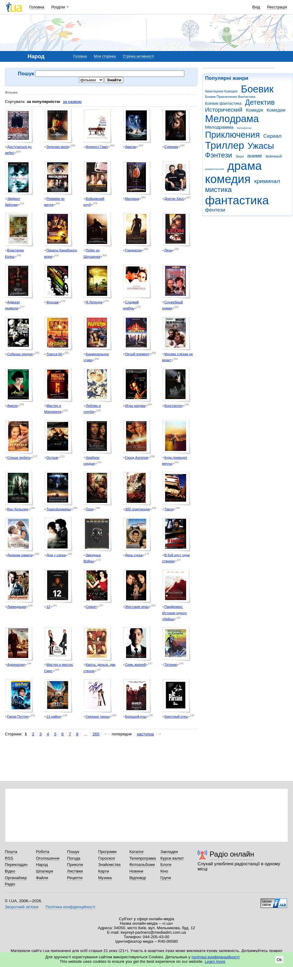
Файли (42, 877)
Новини (136, 871)
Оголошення (47, 858)
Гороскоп (106, 858)
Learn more (215, 961)
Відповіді (137, 877)
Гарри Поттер (18, 716)
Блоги (165, 864)
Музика (105, 877)
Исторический (223, 110)
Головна (36, 7)
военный (274, 156)
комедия (228, 179)
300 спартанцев (137, 509)
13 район (54, 716)
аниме (254, 156)
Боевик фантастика (223, 103)
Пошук (73, 851)
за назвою (72, 101)
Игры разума (135, 405)
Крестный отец (176, 716)
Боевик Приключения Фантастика (230, 96)
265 (96, 734)
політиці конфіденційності (216, 957)
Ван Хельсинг (18, 509)
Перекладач (16, 864)
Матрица (132, 198)
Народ (42, 864)
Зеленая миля (58, 147)
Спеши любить (19, 457)
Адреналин (16, 664)
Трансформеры (59, 509)
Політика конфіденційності (70, 907)
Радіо (10, 884)
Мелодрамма (219, 127)
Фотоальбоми (142, 864)
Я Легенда (94, 302)
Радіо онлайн (232, 854)
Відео (10, 871)
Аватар (130, 147)
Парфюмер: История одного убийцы (174, 613)
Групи (165, 877)
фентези (215, 210)
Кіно (164, 871)
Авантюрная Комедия (221, 91)
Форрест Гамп (97, 147)
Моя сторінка (105, 56)
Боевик (257, 89)
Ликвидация (16, 606)
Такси (169, 509)
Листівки (75, 871)
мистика (218, 190)
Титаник (171, 664)
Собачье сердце (20, 354)
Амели (12, 405)
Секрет (91, 606)
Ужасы (261, 146)
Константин (174, 405)
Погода (73, 858)
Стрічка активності (138, 56)
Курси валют (172, 858)
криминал (267, 181)
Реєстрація (277, 7)
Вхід (256, 7)
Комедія (254, 110)
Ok (279, 959)
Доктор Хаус (174, 198)
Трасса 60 (54, 354)
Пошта (11, 851)
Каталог (136, 851)
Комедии (276, 110)
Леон (168, 250)
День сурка (134, 555)
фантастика (237, 200)
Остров (52, 457)
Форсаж (53, 302)
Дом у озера (56, 555)
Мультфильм (244, 128)
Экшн (240, 156)
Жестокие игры (137, 606)
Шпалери (44, 871)
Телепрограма (142, 858)
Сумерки (171, 147)
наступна (145, 734)
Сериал (272, 136)
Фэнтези (218, 155)
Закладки (169, 851)
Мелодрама (232, 118)
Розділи (58, 7)
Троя (89, 509)
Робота (42, 851)
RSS (9, 858)
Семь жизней (135, 664)
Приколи (75, 864)
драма (245, 165)
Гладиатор (133, 250)
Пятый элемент (137, 354)
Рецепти (75, 877)
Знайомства (109, 864)
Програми (107, 851)
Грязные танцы (98, 716)
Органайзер (16, 877)
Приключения (232, 135)
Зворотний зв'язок (21, 907)
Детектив (260, 102)
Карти (103, 871)
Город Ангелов (136, 457)
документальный (214, 169)
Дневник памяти (19, 555)
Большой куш (135, 716)
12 (48, 606)
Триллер (224, 145)
